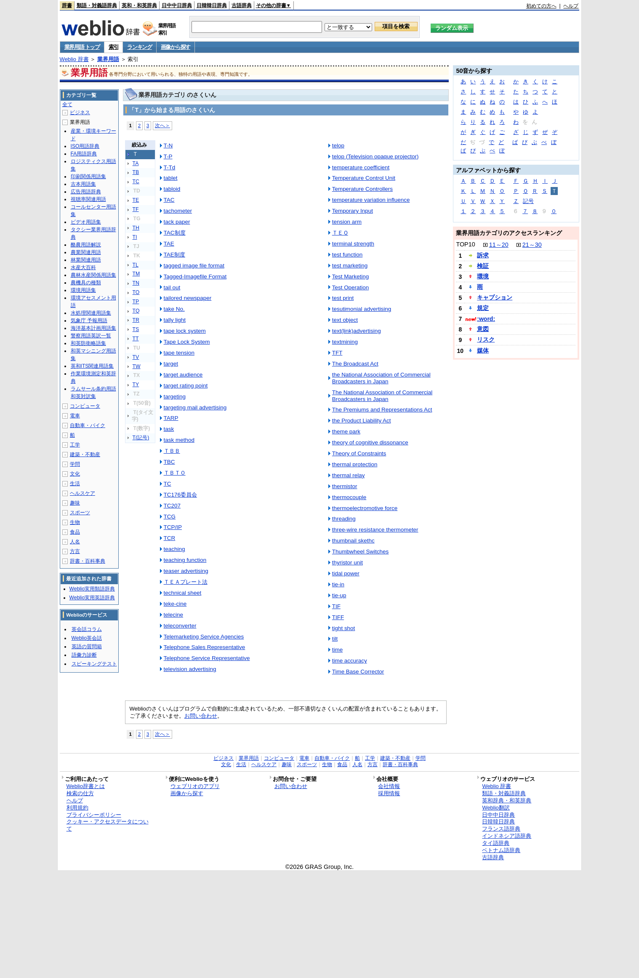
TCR (170, 538)
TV (136, 357)
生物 (75, 522)
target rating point (186, 385)
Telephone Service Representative (207, 658)
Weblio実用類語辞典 (92, 589)
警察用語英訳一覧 (91, 336)
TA (136, 163)
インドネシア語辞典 (506, 836)
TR (136, 320)
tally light (175, 320)
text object (345, 320)
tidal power (345, 573)
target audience (183, 374)
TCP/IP (173, 527)
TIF (336, 606)
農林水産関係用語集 (93, 275)
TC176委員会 (180, 495)
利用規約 (77, 807)
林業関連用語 (86, 260)
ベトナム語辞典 (501, 850)
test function (347, 254)
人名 (75, 542)
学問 (75, 464)
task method (179, 440)
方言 (75, 551)
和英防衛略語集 (88, 343)
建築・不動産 (85, 454)
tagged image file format (194, 265)
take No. (174, 309)
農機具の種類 (86, 283)
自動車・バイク (87, 425)
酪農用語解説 (86, 245)
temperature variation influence (371, 200)
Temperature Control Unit (363, 178)
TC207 (172, 505)
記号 (528, 201)
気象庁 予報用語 (89, 320)
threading (344, 519)
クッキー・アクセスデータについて (108, 825)
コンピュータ (85, 406)
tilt (335, 639)
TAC (169, 200)
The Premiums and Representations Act (382, 409)
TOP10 (465, 244)
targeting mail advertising (195, 407)
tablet (171, 178)
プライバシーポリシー (94, 815)
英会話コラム (87, 629)
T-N (168, 145)
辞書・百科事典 (87, 561)
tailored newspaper (188, 298)
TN (136, 283)
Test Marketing (350, 276)
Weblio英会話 (87, 638)
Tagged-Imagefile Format (195, 276)
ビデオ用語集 (86, 222)
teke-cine (175, 604)
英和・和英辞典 (139, 5)
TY (136, 384)
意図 (483, 329)
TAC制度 (175, 233)
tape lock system (185, 331)
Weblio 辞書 (74, 59)
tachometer (178, 211)
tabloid (172, 189)
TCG (170, 516)
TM (136, 274)
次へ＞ (162, 125)
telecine (173, 615)
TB (136, 172)
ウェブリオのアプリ (195, 786)
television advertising (190, 669)
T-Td (170, 167)
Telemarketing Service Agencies (204, 636)
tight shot (343, 628)
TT (136, 339)
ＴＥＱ (340, 233)
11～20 (499, 244)
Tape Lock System (187, 342)
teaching (174, 549)
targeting (175, 396)
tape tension (179, 353)
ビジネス (80, 112)
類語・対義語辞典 (97, 5)
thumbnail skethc (353, 540)
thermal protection (355, 464)
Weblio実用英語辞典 (92, 598)
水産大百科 (83, 267)
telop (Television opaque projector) (375, 156)
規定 (483, 308)
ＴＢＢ (172, 451)
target (171, 364)
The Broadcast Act (355, 364)
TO (136, 292)
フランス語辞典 (501, 829)
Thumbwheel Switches (360, 551)
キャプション (494, 297)
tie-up (339, 595)
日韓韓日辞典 (212, 5)
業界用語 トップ (82, 47)
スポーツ (80, 513)
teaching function (185, 560)
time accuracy (349, 660)
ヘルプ (570, 6)
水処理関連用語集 (91, 313)
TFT (337, 353)
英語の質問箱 (87, 646)
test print (343, 298)
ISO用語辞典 (85, 146)
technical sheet (183, 593)
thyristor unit (347, 562)
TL (135, 265)
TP (136, 302)
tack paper (177, 222)
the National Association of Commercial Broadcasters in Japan (381, 378)
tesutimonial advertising (361, 309)
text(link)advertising (356, 331)
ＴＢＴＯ (175, 473)
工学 (75, 445)
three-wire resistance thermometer (375, 529)
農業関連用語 (86, 252)
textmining (345, 342)
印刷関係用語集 (88, 176)
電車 (75, 416)
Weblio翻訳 (495, 807)
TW (137, 366)
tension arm (347, 222)
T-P (168, 156)
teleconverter (180, 626)
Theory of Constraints (359, 453)
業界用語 (108, 59)
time (337, 650)
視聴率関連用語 (88, 199)
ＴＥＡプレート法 (186, 582)
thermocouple (349, 497)
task (169, 429)
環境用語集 (83, 290)
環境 (483, 276)
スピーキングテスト (94, 664)
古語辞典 (242, 5)
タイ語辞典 (495, 843)
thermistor (344, 486)
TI (135, 237)
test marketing (350, 265)
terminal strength (353, 243)
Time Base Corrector (358, 671)
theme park (346, 431)
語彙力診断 (84, 655)
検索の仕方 (80, 793)
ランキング (139, 47)
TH (136, 228)
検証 (483, 265)
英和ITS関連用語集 (92, 366)
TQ (136, 311)
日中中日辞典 (177, 5)
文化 (75, 474)
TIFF (338, 617)
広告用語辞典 (86, 192)
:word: (486, 318)
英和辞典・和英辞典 (506, 800)
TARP (171, 418)
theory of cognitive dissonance (370, 442)
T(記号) (141, 438)
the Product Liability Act (361, 420)
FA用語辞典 (84, 154)
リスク (486, 339)
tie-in (338, 584)
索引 (113, 47)
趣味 (75, 503)
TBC (169, 462)
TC (136, 181)
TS (136, 329)
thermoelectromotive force (365, 508)
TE (136, 200)
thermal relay (348, 475)
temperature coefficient (361, 167)
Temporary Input (352, 211)
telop (338, 145)
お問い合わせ (200, 716)
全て (67, 104)
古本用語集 (83, 184)
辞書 (67, 5)
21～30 (532, 244)
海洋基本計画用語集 (93, 328)
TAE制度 (174, 254)
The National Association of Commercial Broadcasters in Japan (382, 395)
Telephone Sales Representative (204, 647)
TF (136, 209)
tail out (172, 287)
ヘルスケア (82, 493)
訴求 (483, 255)
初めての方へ (541, 6)
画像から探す (175, 47)
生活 (75, 483)
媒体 (483, 350)
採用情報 (389, 793)
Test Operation (350, 287)
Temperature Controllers (362, 189)
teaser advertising (186, 571)
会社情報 (389, 786)
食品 (75, 532)
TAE (169, 243)
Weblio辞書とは (86, 786)
